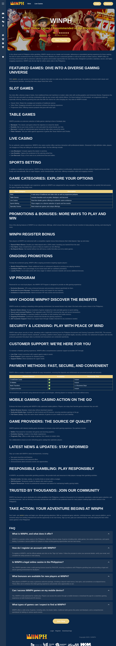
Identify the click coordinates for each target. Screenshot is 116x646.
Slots (29, 3)
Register (108, 3)
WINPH (15, 79)
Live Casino (39, 3)
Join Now (61, 621)
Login (97, 3)
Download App (67, 631)
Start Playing (61, 40)
